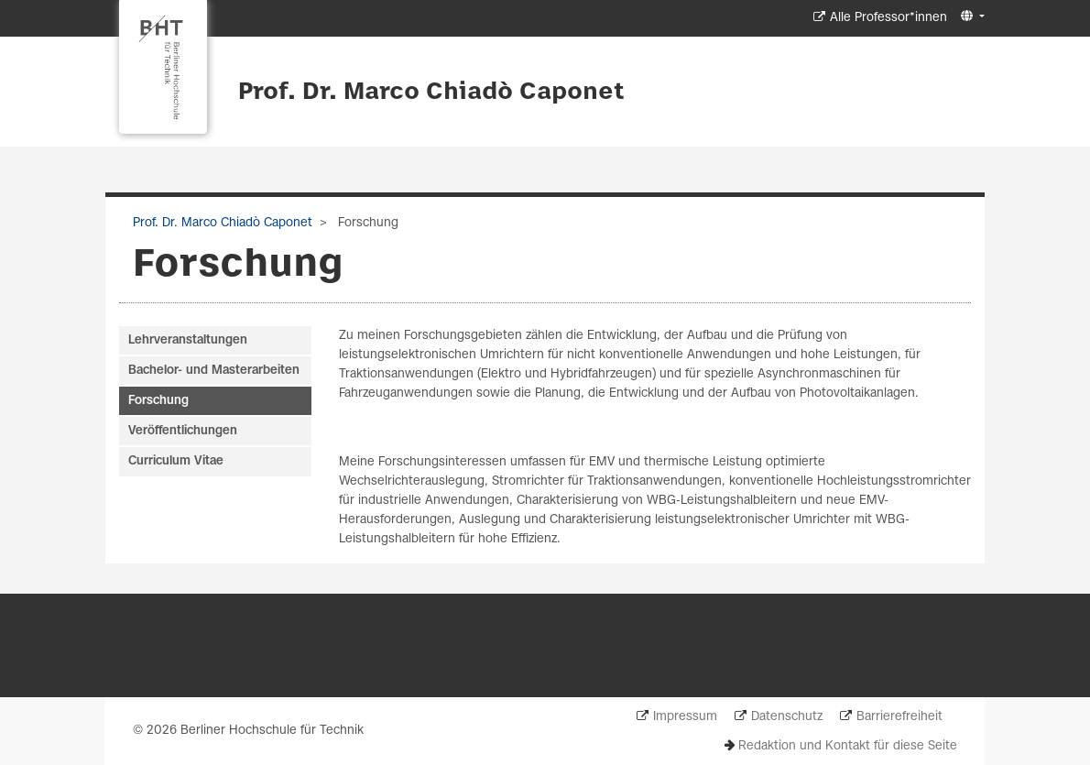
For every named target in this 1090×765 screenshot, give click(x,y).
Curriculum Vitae (175, 461)
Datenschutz (787, 717)
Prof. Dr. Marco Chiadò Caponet (431, 93)
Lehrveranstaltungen (187, 340)
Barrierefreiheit (899, 717)
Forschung (158, 401)
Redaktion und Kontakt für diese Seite (847, 746)
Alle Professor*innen (888, 18)
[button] (970, 17)
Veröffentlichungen (182, 431)
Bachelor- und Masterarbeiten (214, 371)
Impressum (685, 717)
